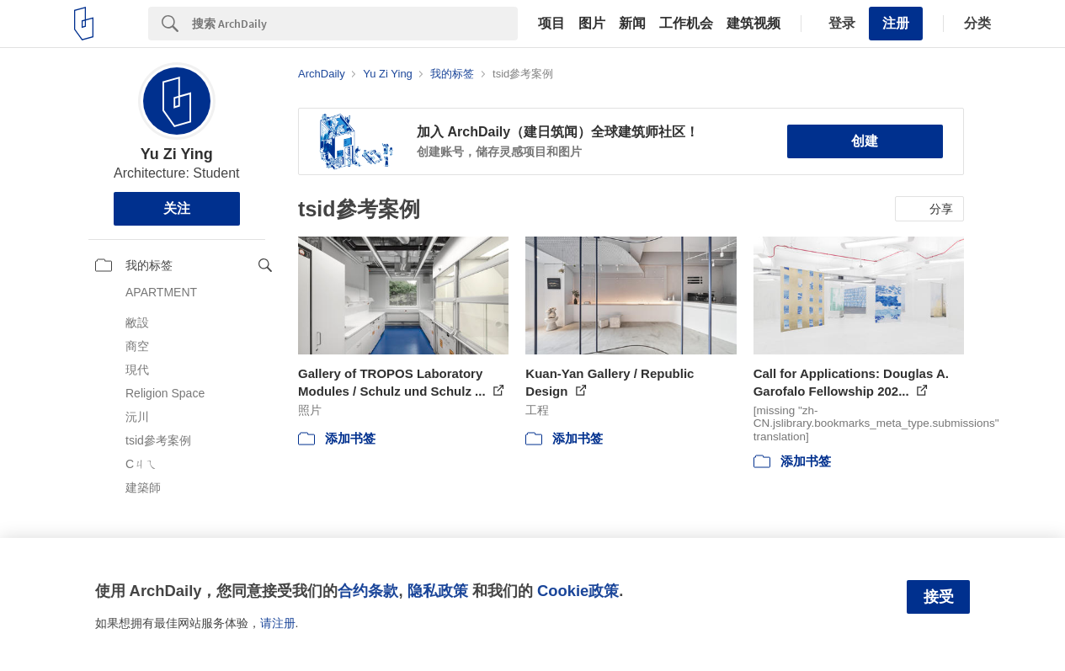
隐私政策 (437, 590)
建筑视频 (753, 23)
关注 (176, 208)
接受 (939, 596)
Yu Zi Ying (177, 154)
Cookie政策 (578, 590)
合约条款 (368, 590)
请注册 (278, 623)
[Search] (355, 23)
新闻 (632, 23)
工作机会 (686, 23)
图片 (591, 23)
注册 (895, 23)
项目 (551, 23)
